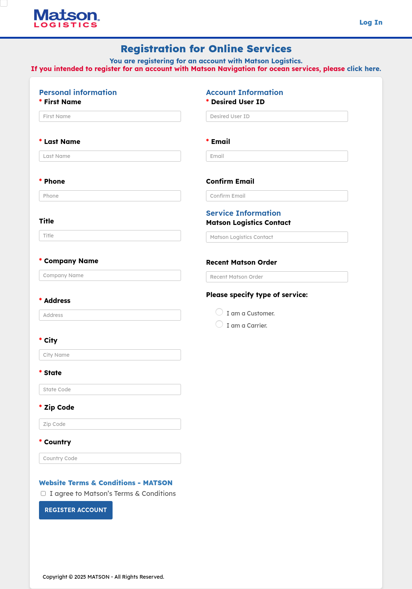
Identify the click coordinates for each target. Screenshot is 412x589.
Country (55, 442)
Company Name (68, 261)
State (50, 372)
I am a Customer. (251, 313)
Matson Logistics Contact (248, 222)
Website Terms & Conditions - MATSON (106, 483)
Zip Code (56, 407)
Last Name (59, 141)
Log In (371, 22)
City (48, 340)
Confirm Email (230, 181)
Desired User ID (235, 102)
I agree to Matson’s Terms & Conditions (113, 493)
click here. (364, 68)
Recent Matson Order (241, 262)
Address (55, 300)
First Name (60, 102)
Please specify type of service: (257, 295)
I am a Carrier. (247, 325)
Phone (52, 181)
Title (46, 221)
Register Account (76, 510)
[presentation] (95, 544)
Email (218, 141)
